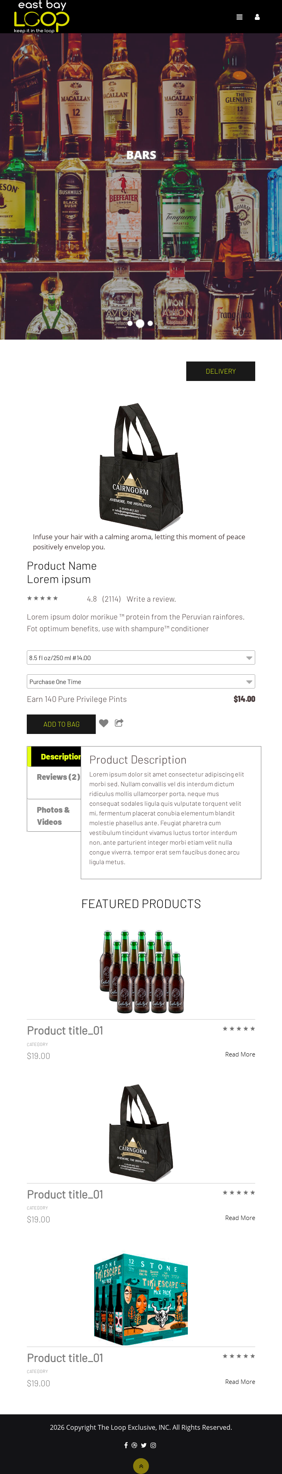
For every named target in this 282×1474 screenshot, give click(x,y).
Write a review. (151, 598)
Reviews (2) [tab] (58, 776)
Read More (240, 1054)
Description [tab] (62, 756)
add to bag (61, 724)
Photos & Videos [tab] (53, 815)
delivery (221, 371)
